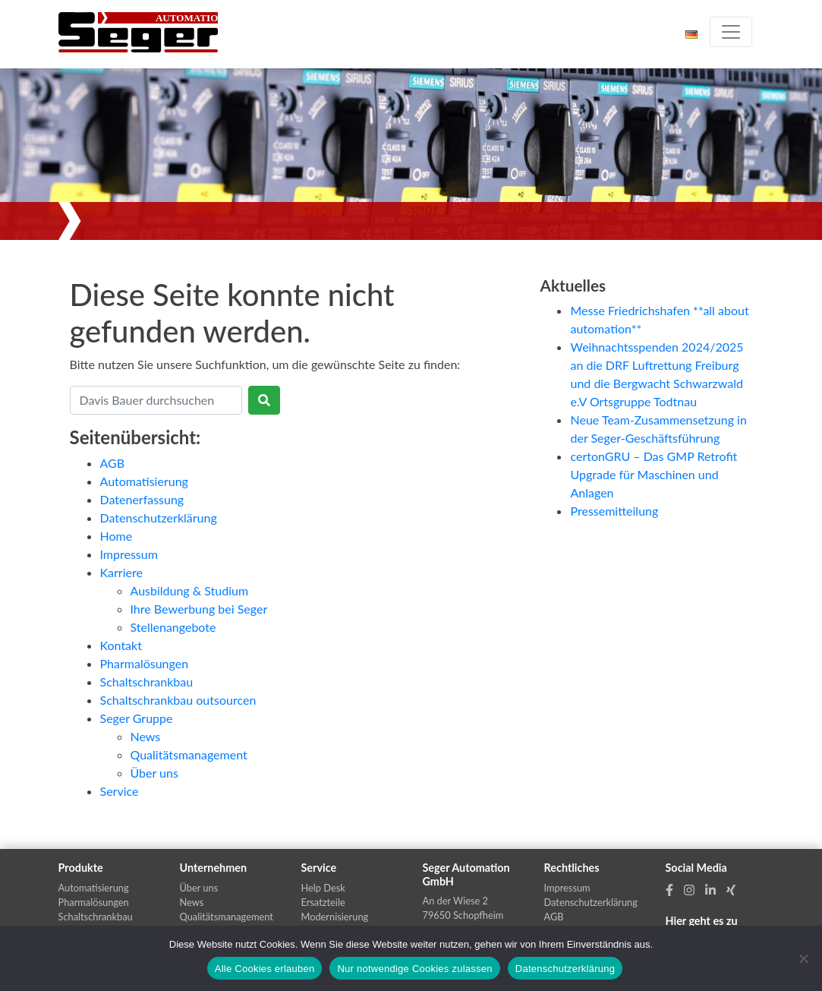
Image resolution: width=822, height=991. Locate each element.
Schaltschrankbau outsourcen (178, 700)
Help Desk (323, 888)
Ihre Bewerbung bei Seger (199, 608)
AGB (112, 463)
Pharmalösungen (144, 663)
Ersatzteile (323, 902)
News (146, 736)
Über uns (154, 772)
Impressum (129, 554)
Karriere (121, 572)
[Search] (156, 400)
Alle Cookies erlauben (265, 968)
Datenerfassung (142, 499)
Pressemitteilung (614, 510)
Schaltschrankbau (147, 681)
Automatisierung (144, 481)
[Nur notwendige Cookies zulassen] (803, 958)
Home (116, 536)
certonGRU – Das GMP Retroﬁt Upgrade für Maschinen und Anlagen (653, 474)
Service (119, 791)
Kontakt (121, 645)
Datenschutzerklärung (158, 517)
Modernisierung (335, 917)
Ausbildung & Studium (190, 590)
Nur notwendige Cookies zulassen (414, 968)
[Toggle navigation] (731, 32)
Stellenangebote (173, 627)
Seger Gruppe (136, 718)
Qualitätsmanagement (189, 754)
